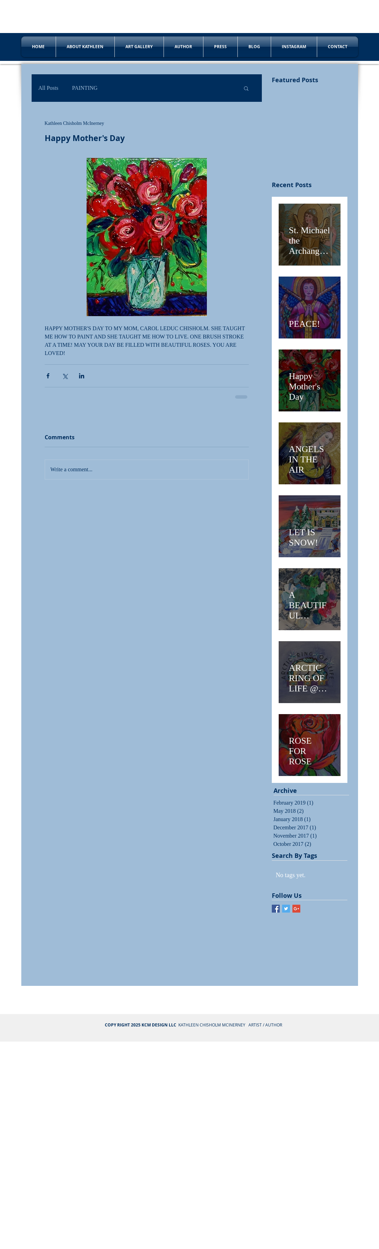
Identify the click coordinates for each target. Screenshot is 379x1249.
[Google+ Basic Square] (296, 909)
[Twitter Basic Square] (286, 909)
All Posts (48, 88)
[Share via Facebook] (48, 376)
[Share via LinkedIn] (81, 376)
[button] (246, 88)
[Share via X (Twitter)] (65, 376)
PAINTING (85, 88)
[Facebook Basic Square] (276, 909)
